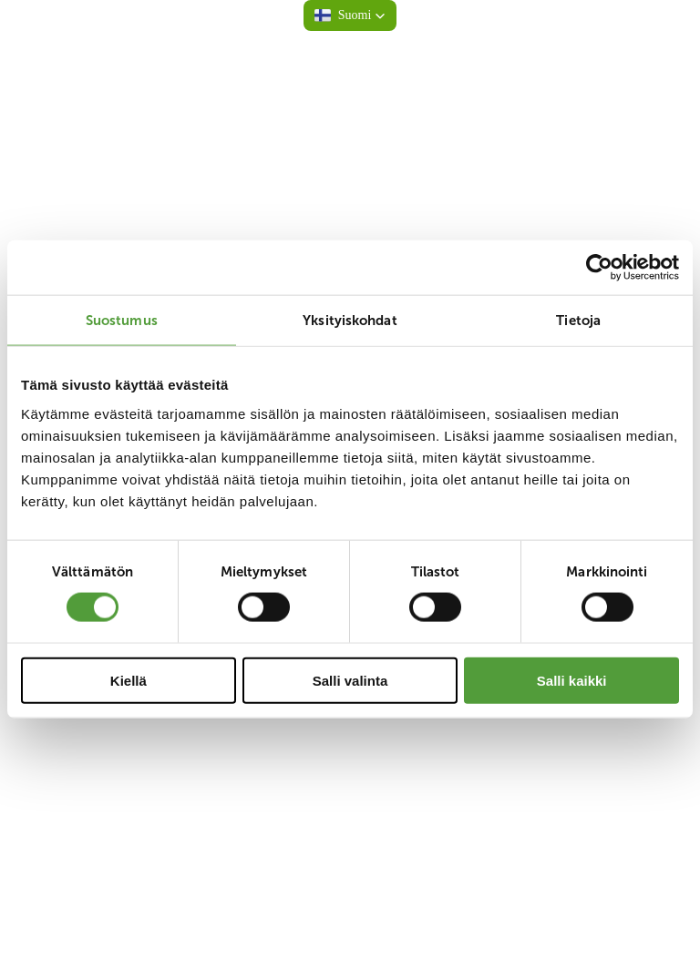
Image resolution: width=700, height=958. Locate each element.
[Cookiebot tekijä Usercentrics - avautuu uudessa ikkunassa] (599, 267)
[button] (350, 15)
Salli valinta (350, 680)
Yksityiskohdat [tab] (349, 320)
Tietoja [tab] (578, 320)
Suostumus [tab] (122, 320)
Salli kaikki (572, 680)
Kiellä (128, 680)
